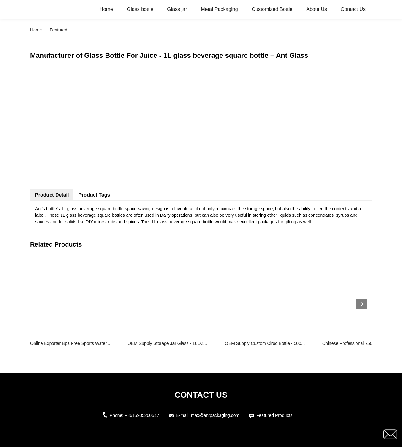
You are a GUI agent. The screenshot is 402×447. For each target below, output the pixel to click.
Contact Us (353, 9)
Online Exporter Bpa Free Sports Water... (70, 343)
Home (106, 9)
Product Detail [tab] (52, 195)
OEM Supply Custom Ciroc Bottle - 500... (265, 343)
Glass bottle (140, 9)
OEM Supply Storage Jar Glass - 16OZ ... (168, 343)
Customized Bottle (272, 9)
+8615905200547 (142, 415)
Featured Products (274, 415)
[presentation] (361, 304)
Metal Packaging (219, 9)
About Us (316, 9)
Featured (58, 29)
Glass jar (177, 9)
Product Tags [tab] (94, 195)
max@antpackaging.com (215, 415)
